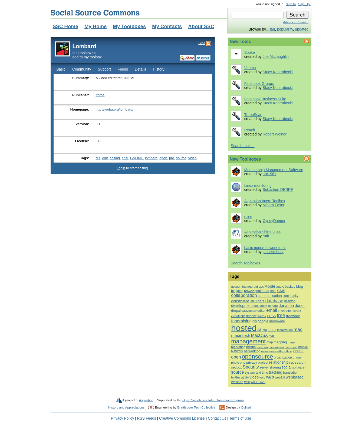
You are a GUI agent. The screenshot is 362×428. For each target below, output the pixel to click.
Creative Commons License (182, 418)
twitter (235, 377)
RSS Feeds (146, 418)
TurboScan (253, 115)
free (281, 315)
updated (301, 29)
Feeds (123, 69)
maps (291, 342)
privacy (251, 362)
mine (248, 217)
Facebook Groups (259, 84)
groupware (277, 321)
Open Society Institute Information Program (213, 400)
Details (140, 69)
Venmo (250, 68)
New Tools (240, 41)
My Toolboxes (129, 26)
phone (297, 357)
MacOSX (259, 335)
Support (104, 69)
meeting (262, 347)
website (237, 382)
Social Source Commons (95, 13)
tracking (275, 372)
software (298, 367)
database (274, 300)
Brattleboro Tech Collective (196, 407)
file (243, 316)
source (181, 158)
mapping (280, 342)
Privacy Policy (122, 418)
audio (280, 286)
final (125, 158)
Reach (249, 130)
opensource (257, 356)
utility (245, 377)
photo (235, 362)
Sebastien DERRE (278, 190)
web (270, 377)
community (290, 296)
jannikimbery (273, 252)
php (242, 362)
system (250, 372)
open (163, 158)
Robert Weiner (275, 134)
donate (273, 305)
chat (273, 291)
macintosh (240, 335)
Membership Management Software (273, 170)
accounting (238, 286)
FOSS (271, 316)
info (264, 329)
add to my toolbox (87, 57)
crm (253, 300)
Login (121, 168)
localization (285, 329)
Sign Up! (304, 4)
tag (272, 29)
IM (259, 330)
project (263, 362)
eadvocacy (248, 310)
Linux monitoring (258, 186)
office (288, 351)
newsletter (276, 351)
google (263, 321)
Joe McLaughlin (276, 57)
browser (249, 291)
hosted (243, 328)
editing (115, 158)
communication (270, 296)
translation (290, 372)
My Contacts (167, 26)
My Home (95, 26)
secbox (236, 367)
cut (98, 158)
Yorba (100, 95)
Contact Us (217, 418)
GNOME (136, 158)
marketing (238, 347)
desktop (289, 301)
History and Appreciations (126, 407)
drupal (236, 311)
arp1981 (269, 174)
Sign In (291, 4)
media (251, 347)
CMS (281, 291)
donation (286, 305)
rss (291, 362)
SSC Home (65, 26)
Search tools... (243, 146)
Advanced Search (295, 22)
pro (171, 158)
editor (261, 311)
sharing (275, 367)
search (300, 362)
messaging (276, 347)
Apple (270, 286)
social (287, 367)
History (158, 69)
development (241, 305)
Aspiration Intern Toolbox (264, 201)
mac (298, 329)
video (192, 158)
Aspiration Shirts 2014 (262, 232)
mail (271, 335)
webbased (295, 377)
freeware (293, 316)
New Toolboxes (245, 159)
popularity (285, 29)
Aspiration (146, 400)
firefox (261, 316)
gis (254, 321)
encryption (285, 311)
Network (237, 351)
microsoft (291, 347)
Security (251, 367)
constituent (240, 301)
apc (261, 286)
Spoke (249, 53)
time (265, 372)
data (261, 301)
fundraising (241, 320)
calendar (262, 291)
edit (105, 158)
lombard (151, 158)
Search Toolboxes (245, 263)
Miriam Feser (273, 205)
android (252, 286)
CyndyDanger (274, 221)
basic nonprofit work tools (265, 248)
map (269, 342)
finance (251, 316)
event (297, 311)
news (265, 351)
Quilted (246, 407)
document (260, 305)
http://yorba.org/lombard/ (114, 109)
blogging (237, 291)
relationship (278, 362)
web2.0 (280, 377)
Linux (272, 330)
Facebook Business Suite (265, 99)
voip (262, 377)
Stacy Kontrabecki (278, 72)
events (236, 316)
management (248, 341)
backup (290, 286)
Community (81, 69)
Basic (60, 69)
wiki (247, 382)
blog (299, 286)
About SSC (201, 26)
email (271, 310)
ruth (266, 236)
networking (252, 351)
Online (298, 351)
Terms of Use (240, 418)
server (264, 367)
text (258, 372)
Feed (201, 43)
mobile (303, 347)
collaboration (244, 295)
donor (300, 305)
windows (258, 382)
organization (283, 357)
